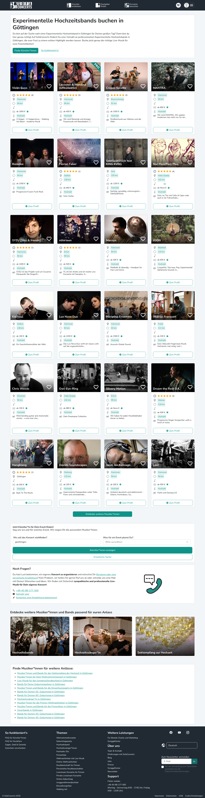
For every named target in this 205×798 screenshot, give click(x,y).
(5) (165, 183)
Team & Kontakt (115, 751)
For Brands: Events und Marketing (123, 737)
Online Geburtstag (64, 779)
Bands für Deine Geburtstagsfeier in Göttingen (41, 684)
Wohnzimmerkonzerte (66, 737)
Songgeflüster (114, 741)
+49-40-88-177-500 (27, 590)
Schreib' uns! (22, 594)
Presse (111, 764)
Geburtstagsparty (64, 741)
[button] (189, 5)
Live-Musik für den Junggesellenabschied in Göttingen (45, 680)
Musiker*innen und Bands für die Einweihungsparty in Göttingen (50, 688)
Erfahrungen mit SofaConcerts (121, 754)
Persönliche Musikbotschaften (69, 768)
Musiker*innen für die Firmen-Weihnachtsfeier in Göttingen (47, 702)
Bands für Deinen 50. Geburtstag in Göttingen (41, 691)
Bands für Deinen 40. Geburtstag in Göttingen (41, 717)
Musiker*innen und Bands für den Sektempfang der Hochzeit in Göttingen (55, 673)
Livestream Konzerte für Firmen (70, 772)
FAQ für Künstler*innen (15, 737)
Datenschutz (171, 796)
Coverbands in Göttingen (30, 710)
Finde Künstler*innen (25, 50)
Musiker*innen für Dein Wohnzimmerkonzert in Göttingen (47, 676)
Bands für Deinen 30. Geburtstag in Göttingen (41, 713)
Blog (110, 757)
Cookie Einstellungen (194, 796)
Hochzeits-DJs (62, 751)
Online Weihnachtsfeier (66, 761)
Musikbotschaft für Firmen (68, 765)
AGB (181, 796)
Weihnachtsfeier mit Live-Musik (70, 758)
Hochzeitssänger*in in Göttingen (34, 699)
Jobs (110, 761)
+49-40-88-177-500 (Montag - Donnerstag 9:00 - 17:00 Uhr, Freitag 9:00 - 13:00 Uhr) (129, 787)
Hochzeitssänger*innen (66, 748)
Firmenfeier (61, 755)
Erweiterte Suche (102, 557)
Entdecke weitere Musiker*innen (102, 514)
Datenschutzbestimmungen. (177, 771)
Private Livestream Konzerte (68, 775)
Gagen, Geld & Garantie (15, 744)
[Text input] (176, 761)
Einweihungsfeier (64, 786)
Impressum (159, 796)
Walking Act (61, 789)
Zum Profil (33, 130)
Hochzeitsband (62, 744)
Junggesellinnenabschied (67, 782)
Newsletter (112, 771)
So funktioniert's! (50, 50)
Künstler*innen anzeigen (102, 550)
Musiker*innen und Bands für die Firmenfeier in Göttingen (47, 706)
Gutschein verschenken (15, 748)
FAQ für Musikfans (13, 741)
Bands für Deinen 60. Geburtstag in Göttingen (41, 695)
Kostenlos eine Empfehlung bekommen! (36, 597)
